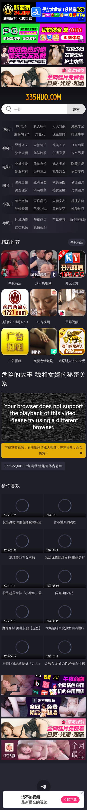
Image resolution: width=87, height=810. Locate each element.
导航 (6, 222)
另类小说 (40, 208)
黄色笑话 (58, 208)
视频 (6, 148)
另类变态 (77, 171)
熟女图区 (58, 190)
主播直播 (58, 152)
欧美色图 (58, 182)
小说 (6, 204)
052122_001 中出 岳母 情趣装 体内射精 (33, 466)
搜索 (76, 109)
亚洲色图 (40, 182)
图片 (6, 185)
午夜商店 (40, 219)
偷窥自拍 (21, 182)
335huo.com (43, 97)
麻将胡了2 (21, 134)
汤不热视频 (78, 219)
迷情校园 (21, 208)
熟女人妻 (21, 152)
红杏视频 (21, 227)
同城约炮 (21, 219)
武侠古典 (77, 200)
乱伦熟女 (58, 171)
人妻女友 (58, 200)
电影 (6, 166)
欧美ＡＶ (58, 145)
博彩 (6, 129)
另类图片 (77, 190)
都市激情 (21, 200)
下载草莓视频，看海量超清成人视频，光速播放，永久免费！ (44, 450)
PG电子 (21, 126)
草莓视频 (58, 219)
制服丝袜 (21, 171)
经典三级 (40, 171)
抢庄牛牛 (77, 134)
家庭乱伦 (40, 200)
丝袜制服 (40, 152)
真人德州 (40, 126)
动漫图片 (77, 182)
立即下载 (70, 799)
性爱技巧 (77, 208)
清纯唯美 (40, 190)
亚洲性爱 (21, 163)
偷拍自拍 (40, 163)
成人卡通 (58, 163)
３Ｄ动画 (77, 145)
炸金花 (40, 134)
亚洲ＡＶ (21, 145)
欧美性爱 (77, 163)
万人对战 (58, 126)
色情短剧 (40, 227)
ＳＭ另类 (77, 152)
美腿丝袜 (21, 190)
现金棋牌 (58, 134)
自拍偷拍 (40, 145)
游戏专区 (77, 126)
